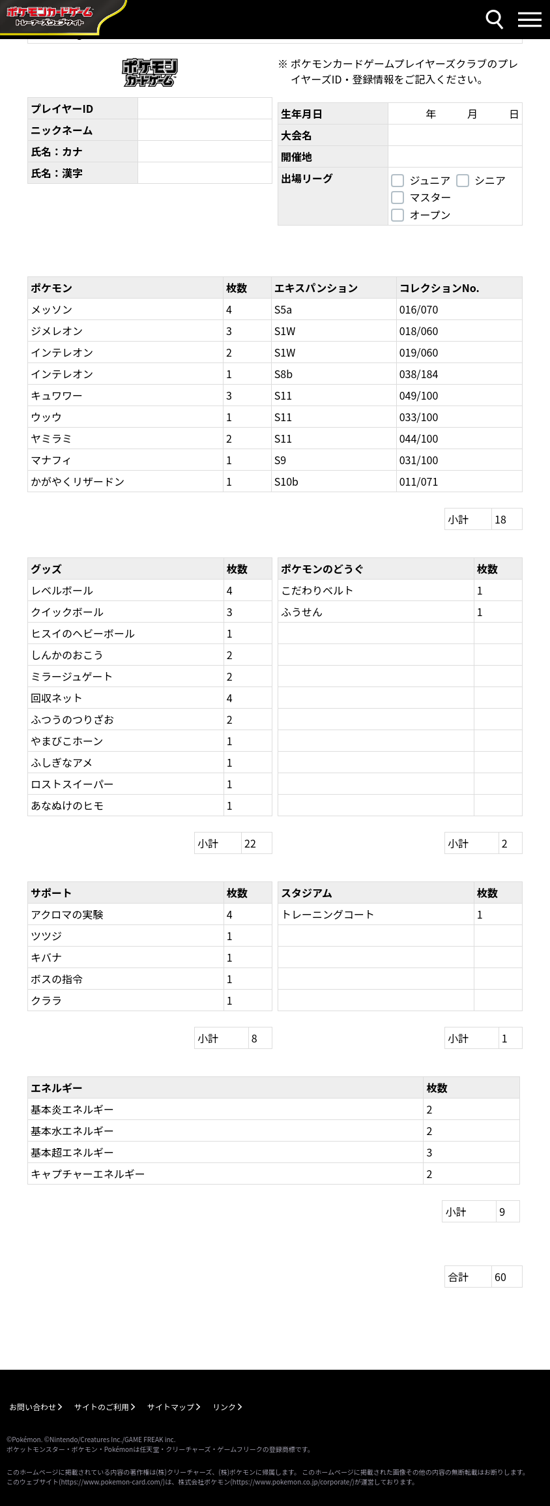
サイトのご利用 (101, 1406)
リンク (224, 1406)
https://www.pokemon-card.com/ (111, 1481)
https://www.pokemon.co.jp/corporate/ (293, 1481)
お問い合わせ (32, 1406)
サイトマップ (170, 1406)
